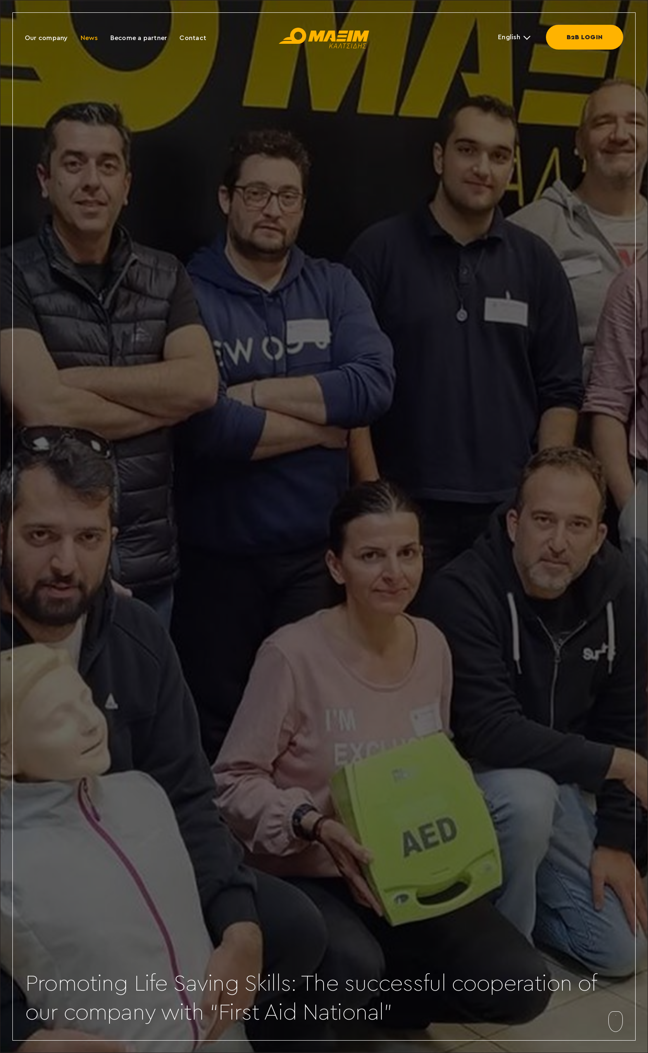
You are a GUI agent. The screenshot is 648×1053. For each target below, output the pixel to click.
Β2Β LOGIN (585, 37)
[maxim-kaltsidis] (324, 31)
